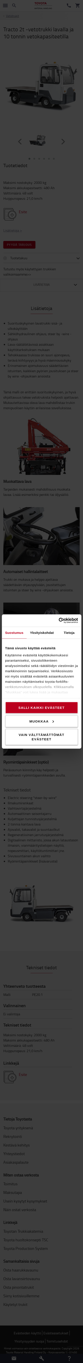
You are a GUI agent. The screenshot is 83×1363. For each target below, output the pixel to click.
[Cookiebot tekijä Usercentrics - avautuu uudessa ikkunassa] (59, 621)
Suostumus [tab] (14, 632)
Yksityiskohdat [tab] (42, 632)
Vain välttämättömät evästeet (41, 737)
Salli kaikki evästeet (41, 708)
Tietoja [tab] (69, 632)
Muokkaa (41, 721)
